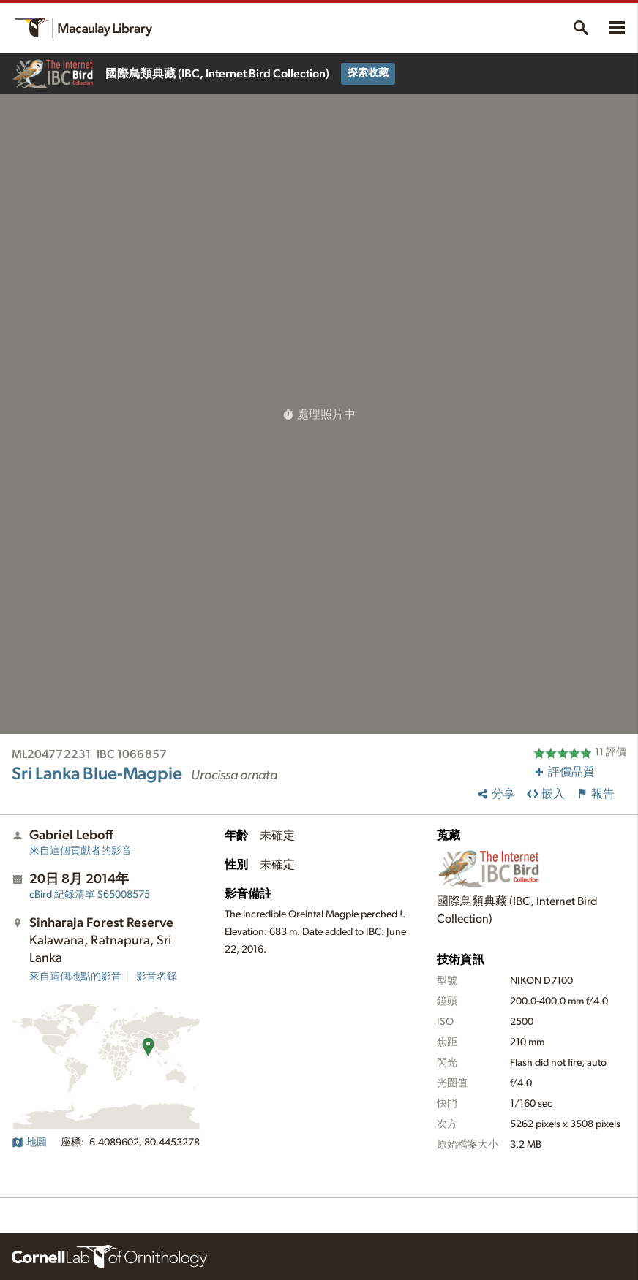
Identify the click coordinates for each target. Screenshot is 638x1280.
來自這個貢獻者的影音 (80, 851)
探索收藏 (368, 73)
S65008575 (89, 895)
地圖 (29, 1142)
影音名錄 (156, 977)
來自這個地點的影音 (75, 977)
